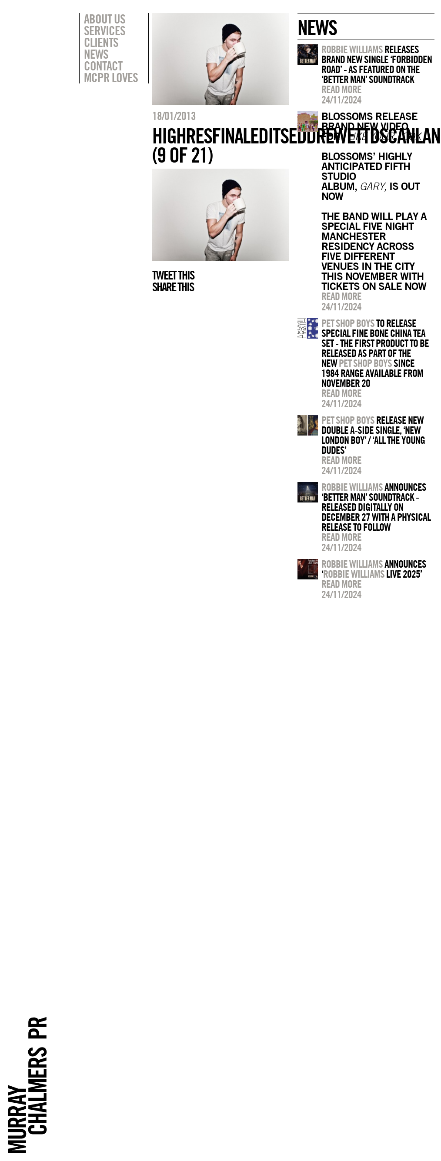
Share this (173, 286)
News (96, 54)
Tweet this (173, 275)
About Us (104, 19)
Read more (341, 89)
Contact (103, 65)
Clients (101, 42)
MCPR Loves (111, 77)
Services (104, 30)
